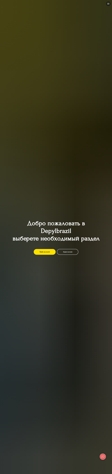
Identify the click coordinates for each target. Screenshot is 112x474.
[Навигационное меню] (108, 3)
